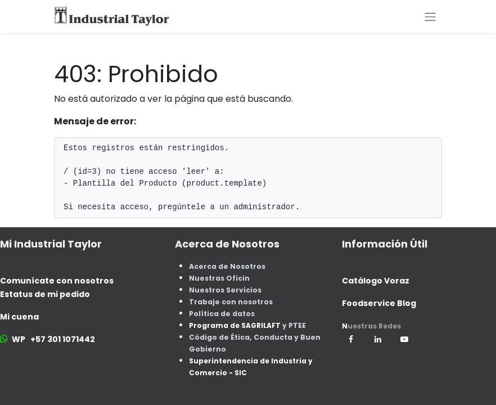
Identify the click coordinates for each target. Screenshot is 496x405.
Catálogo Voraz (375, 280)
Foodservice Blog (379, 303)
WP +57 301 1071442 (53, 339)
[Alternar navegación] (430, 16)
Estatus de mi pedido (45, 294)
